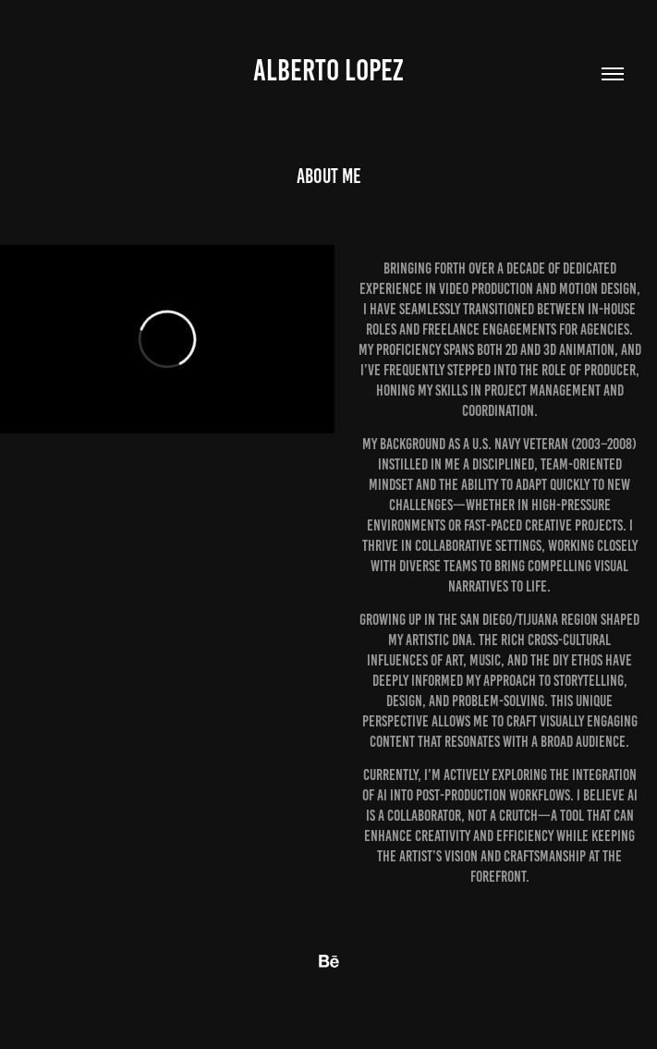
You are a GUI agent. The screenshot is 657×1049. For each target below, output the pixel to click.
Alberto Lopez (328, 70)
